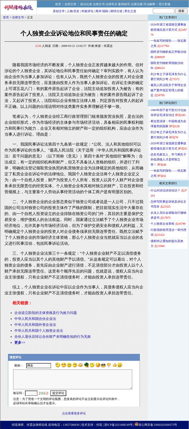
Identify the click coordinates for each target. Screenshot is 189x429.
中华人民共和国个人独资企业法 (38, 331)
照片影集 (165, 4)
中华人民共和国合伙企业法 (35, 319)
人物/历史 (73, 11)
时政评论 (88, 11)
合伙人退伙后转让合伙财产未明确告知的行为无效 (52, 336)
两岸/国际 (101, 11)
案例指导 (124, 4)
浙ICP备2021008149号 (118, 425)
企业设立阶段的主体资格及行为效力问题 (45, 313)
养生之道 (130, 11)
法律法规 (137, 4)
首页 (58, 4)
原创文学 (59, 11)
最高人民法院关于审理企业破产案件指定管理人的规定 (168, 90)
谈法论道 (86, 4)
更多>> (19, 342)
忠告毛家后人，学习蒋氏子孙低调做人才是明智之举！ (168, 159)
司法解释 (149, 4)
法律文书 (99, 4)
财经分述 (116, 11)
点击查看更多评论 (74, 413)
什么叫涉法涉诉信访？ (165, 190)
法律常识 (111, 4)
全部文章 (70, 4)
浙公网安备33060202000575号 (157, 425)
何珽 (99, 425)
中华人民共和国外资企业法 (35, 325)
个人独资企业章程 (162, 223)
